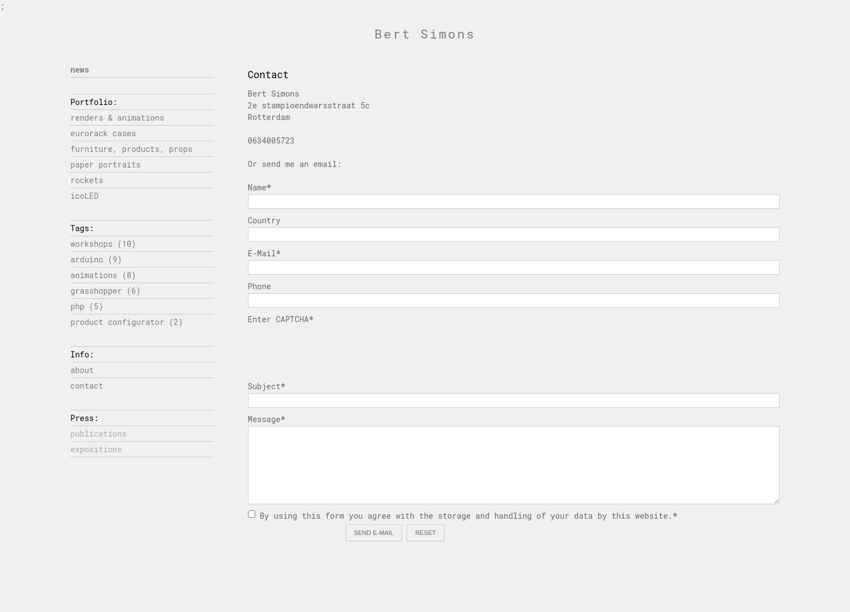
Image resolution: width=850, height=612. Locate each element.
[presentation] (333, 348)
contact (86, 385)
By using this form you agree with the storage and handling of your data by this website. (462, 515)
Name (259, 187)
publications (98, 433)
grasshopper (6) (105, 290)
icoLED (84, 195)
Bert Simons (425, 34)
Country (264, 220)
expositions (96, 449)
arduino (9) (96, 259)
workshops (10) (103, 243)
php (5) (86, 306)
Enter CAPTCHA (281, 319)
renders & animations (117, 117)
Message (266, 419)
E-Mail (264, 253)
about (82, 370)
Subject (266, 386)
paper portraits (105, 164)
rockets (86, 180)
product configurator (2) (126, 322)
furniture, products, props (131, 149)
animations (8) (103, 275)
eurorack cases (103, 133)
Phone (259, 286)
